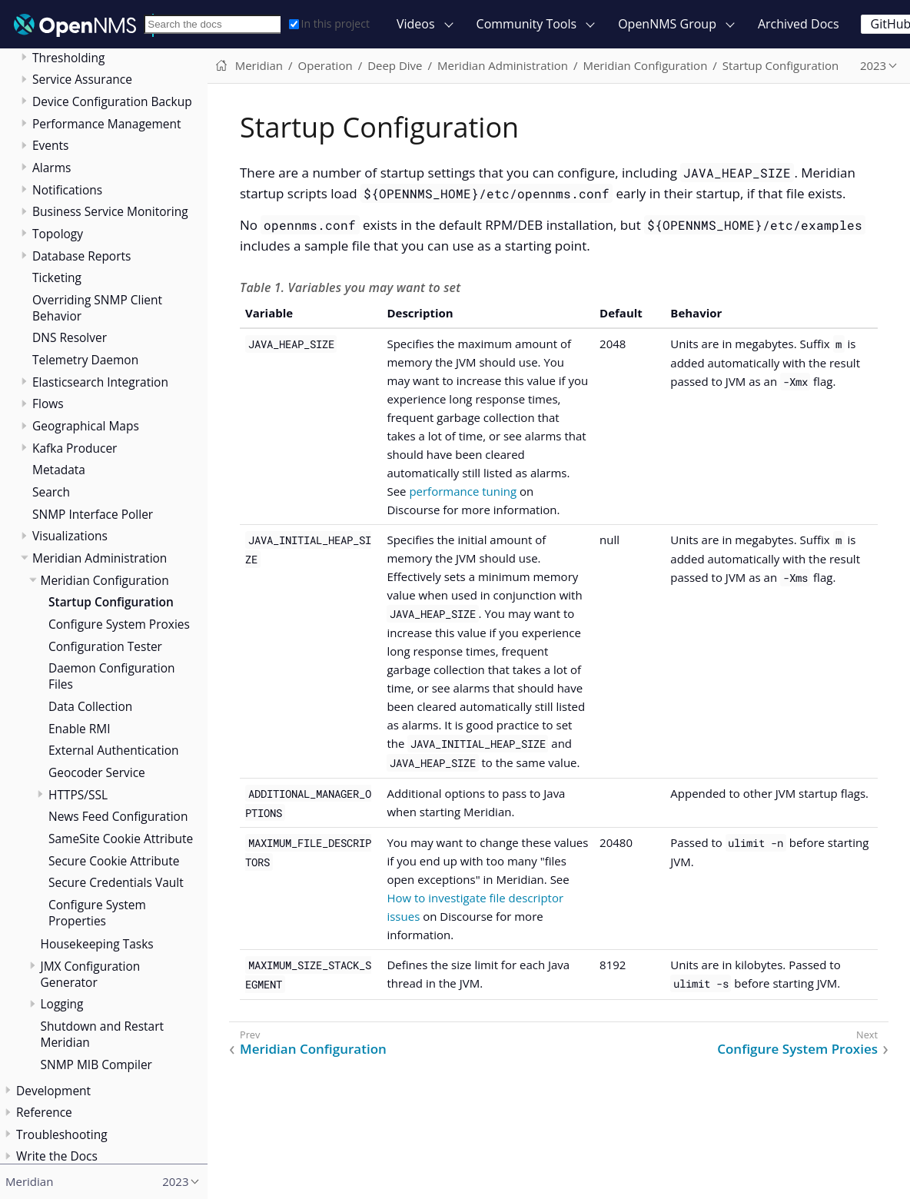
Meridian (259, 65)
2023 (873, 65)
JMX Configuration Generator (91, 974)
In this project (329, 23)
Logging (62, 1003)
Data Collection (90, 706)
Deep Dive (394, 65)
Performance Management (106, 123)
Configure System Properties (97, 912)
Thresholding (68, 57)
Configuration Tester (105, 646)
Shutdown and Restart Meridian (102, 1034)
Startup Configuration (111, 601)
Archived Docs (798, 23)
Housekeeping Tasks (97, 943)
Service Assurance (82, 79)
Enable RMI (79, 728)
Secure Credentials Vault (116, 882)
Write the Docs (57, 1156)
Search (51, 491)
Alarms (51, 167)
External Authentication (113, 750)
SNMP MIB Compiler (96, 1064)
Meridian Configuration (105, 580)
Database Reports (81, 255)
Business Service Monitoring (110, 211)
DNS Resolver (69, 337)
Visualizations (70, 535)
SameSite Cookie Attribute (120, 838)
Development (53, 1090)
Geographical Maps (85, 425)
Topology (57, 233)
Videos (416, 23)
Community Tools (527, 23)
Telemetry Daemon (85, 359)
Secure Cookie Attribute (114, 860)
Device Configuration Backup (112, 101)
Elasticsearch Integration (100, 382)
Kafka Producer (74, 448)
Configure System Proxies (119, 624)
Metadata (58, 469)
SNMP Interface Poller (92, 514)
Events (50, 145)
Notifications (67, 189)
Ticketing (56, 277)
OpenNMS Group (667, 23)
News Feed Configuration (118, 816)
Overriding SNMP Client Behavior (97, 307)
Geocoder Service (96, 772)
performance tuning (462, 491)
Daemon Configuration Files (111, 675)
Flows (48, 403)
